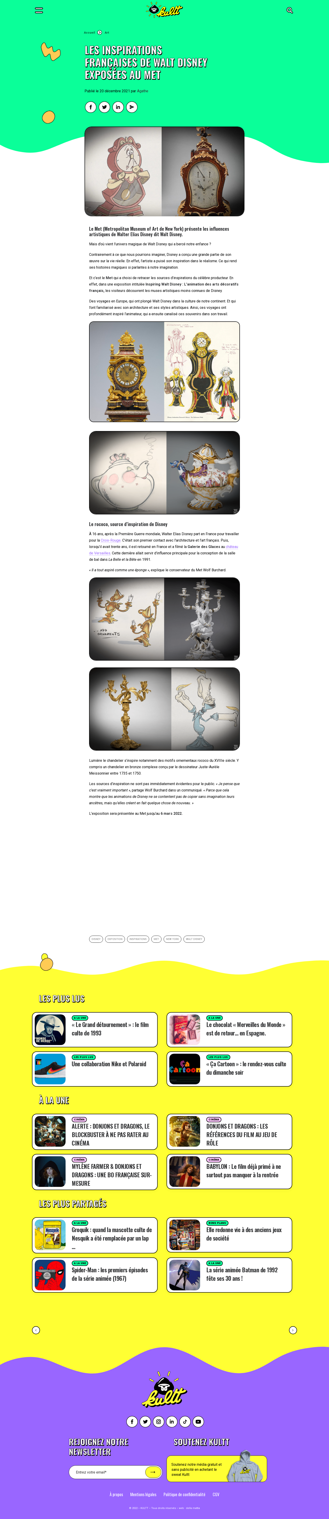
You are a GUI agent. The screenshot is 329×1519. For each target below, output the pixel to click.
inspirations (138, 939)
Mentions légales (143, 1494)
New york (172, 939)
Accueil (89, 32)
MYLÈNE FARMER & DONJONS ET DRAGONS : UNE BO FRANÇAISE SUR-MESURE (112, 1174)
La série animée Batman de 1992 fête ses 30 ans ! (241, 1273)
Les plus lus (83, 1057)
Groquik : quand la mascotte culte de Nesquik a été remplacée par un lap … (112, 1238)
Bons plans (217, 1223)
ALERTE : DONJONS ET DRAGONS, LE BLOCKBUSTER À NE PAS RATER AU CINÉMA (111, 1134)
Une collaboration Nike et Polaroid (109, 1063)
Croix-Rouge (111, 540)
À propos (116, 1494)
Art (107, 32)
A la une (80, 1017)
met (156, 939)
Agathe (142, 91)
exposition (115, 939)
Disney (96, 939)
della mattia (193, 1508)
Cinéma (79, 1119)
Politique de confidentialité (184, 1494)
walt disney (194, 939)
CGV (216, 1494)
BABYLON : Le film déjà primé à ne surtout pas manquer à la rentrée (243, 1170)
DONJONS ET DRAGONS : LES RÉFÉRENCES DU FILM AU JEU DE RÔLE (241, 1134)
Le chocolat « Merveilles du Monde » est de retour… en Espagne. (245, 1028)
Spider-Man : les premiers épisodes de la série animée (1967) (110, 1273)
